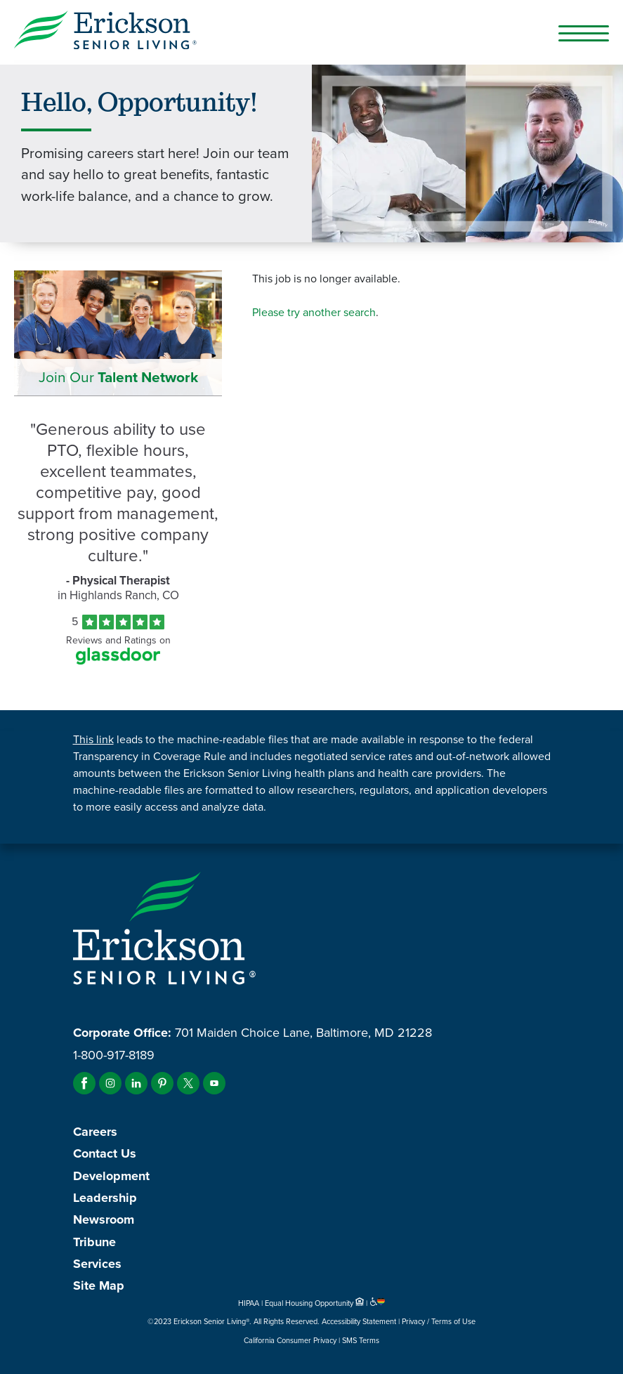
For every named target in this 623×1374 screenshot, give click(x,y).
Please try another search (314, 312)
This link (93, 739)
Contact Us (104, 1153)
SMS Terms (360, 1340)
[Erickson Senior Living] (105, 32)
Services (97, 1264)
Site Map (98, 1285)
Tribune (94, 1242)
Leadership (105, 1198)
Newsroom (103, 1219)
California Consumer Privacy (290, 1340)
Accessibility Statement (359, 1321)
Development (111, 1176)
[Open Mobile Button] (583, 33)
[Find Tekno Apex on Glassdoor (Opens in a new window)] (118, 661)
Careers (95, 1132)
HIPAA (248, 1303)
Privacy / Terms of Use (439, 1321)
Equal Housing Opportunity (315, 1303)
